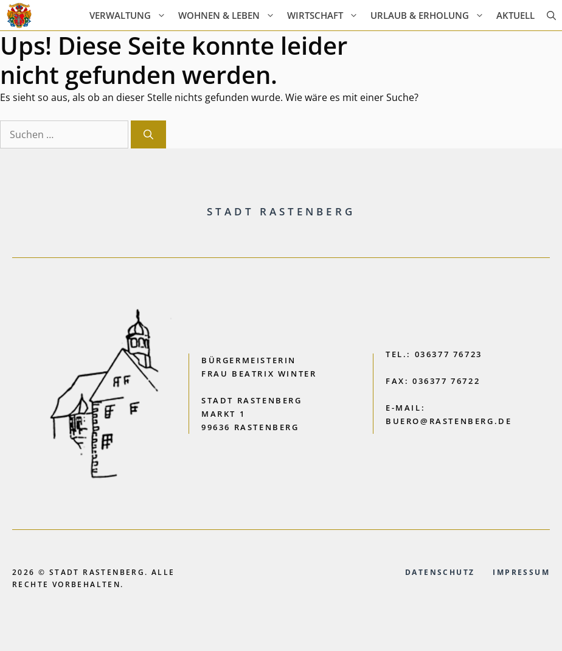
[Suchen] (148, 134)
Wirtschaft (325, 15)
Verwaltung (130, 15)
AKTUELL (515, 15)
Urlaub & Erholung (430, 15)
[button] (551, 15)
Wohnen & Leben (229, 15)
